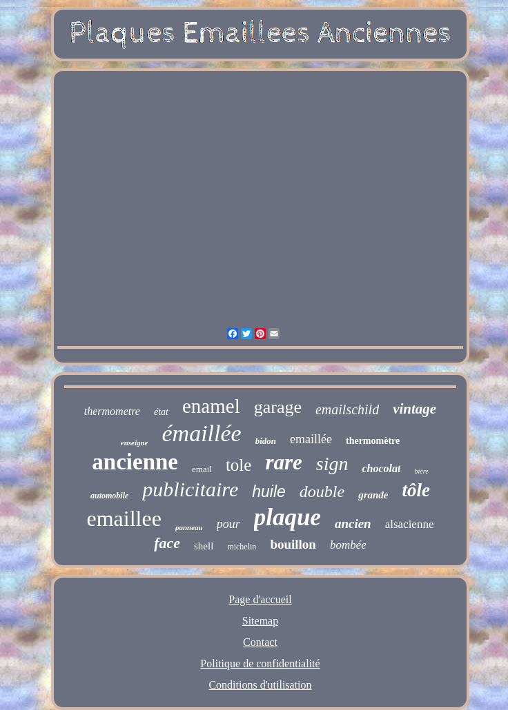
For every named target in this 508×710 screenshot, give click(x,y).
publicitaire (190, 489)
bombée (348, 544)
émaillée (201, 433)
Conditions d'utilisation (259, 685)
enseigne (134, 442)
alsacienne (409, 524)
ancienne (135, 461)
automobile (109, 495)
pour (228, 524)
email (202, 469)
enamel (211, 406)
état (161, 412)
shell (203, 545)
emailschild (347, 409)
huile (269, 491)
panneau (189, 527)
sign (332, 463)
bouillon (293, 544)
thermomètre (373, 441)
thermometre (112, 411)
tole (239, 465)
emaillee (124, 518)
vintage (414, 408)
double (322, 491)
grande (373, 494)
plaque (287, 517)
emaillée (311, 439)
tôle (416, 490)
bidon (265, 441)
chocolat (381, 468)
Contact (260, 642)
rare (283, 462)
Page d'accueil (259, 599)
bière (421, 471)
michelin (241, 546)
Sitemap (260, 621)
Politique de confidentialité (260, 663)
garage (278, 407)
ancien (353, 523)
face (167, 542)
